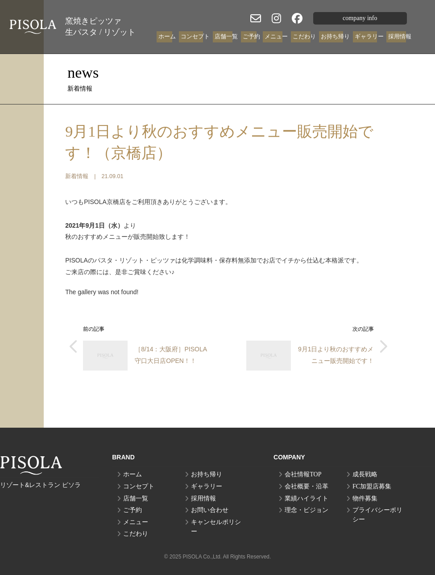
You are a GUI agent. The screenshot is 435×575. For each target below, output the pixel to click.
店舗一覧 (226, 36)
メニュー (276, 36)
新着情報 (76, 176)
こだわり (304, 36)
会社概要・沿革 (306, 486)
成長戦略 (364, 474)
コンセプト (195, 36)
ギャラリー (369, 36)
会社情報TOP (303, 474)
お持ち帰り (335, 36)
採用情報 (399, 36)
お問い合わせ (209, 510)
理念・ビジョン (306, 510)
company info (360, 18)
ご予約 (251, 36)
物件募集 (364, 498)
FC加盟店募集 (371, 486)
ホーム (167, 36)
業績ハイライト (306, 498)
